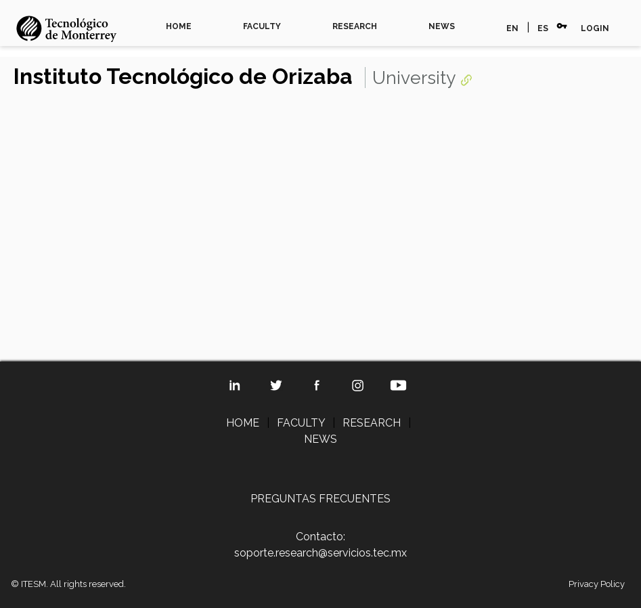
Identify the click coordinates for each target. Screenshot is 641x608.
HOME (179, 26)
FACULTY (262, 26)
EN (512, 28)
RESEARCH (354, 26)
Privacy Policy (597, 584)
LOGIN (595, 28)
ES (542, 28)
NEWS (441, 26)
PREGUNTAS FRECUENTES (320, 498)
